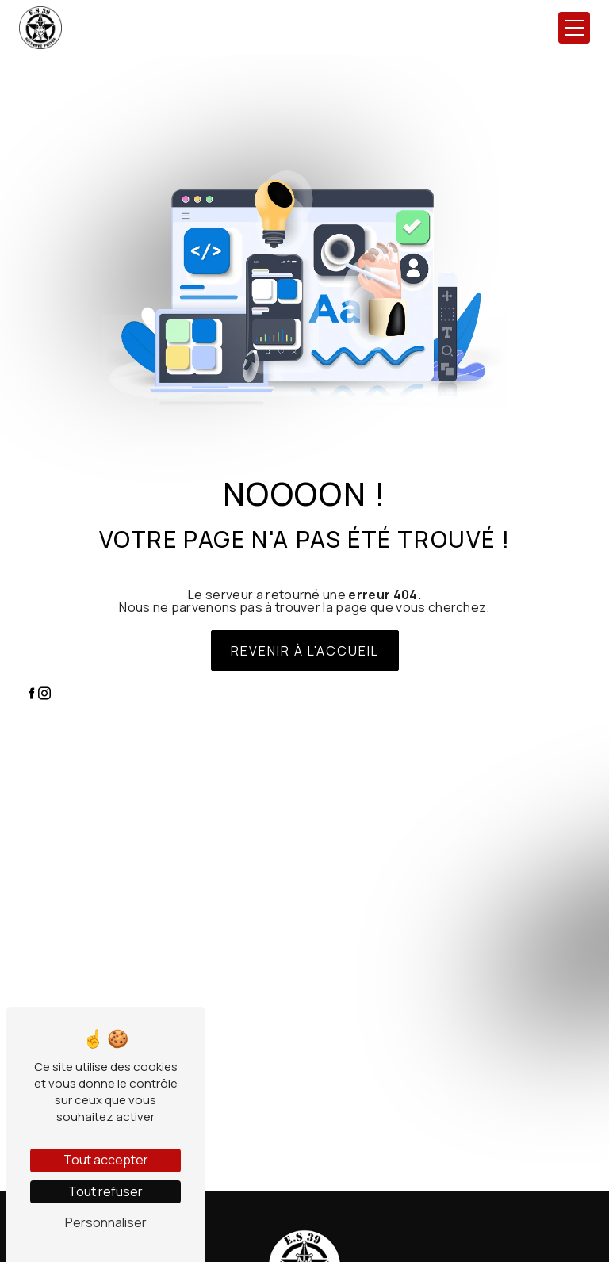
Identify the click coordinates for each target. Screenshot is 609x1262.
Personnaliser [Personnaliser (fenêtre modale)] (106, 1222)
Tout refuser (105, 1191)
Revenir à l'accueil (305, 651)
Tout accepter (105, 1159)
